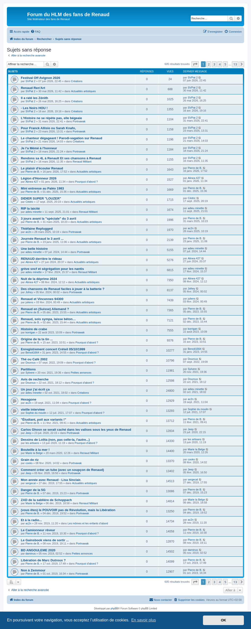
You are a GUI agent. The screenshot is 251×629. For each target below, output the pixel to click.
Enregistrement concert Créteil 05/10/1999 (53, 349)
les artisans (32, 442)
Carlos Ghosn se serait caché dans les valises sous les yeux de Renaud (76, 429)
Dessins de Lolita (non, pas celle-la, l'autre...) (55, 439)
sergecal (30, 483)
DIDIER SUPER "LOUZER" (41, 198)
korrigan (30, 332)
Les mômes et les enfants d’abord (88, 523)
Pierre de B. (32, 171)
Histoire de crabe (34, 329)
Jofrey (29, 292)
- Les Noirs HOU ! (34, 108)
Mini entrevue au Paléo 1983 (42, 188)
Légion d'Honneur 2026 (38, 178)
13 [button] (235, 64)
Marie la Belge (34, 453)
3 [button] (214, 64)
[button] (195, 64)
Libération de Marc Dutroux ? (43, 560)
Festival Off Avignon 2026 (40, 78)
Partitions (28, 369)
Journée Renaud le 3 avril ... (42, 238)
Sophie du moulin (35, 412)
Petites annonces (81, 372)
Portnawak (79, 121)
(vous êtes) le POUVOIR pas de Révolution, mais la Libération (68, 510)
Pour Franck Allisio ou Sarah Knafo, (48, 128)
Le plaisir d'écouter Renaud (42, 168)
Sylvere (30, 372)
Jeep (28, 432)
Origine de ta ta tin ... (37, 339)
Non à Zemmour (33, 570)
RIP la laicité (30, 208)
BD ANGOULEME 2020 (38, 550)
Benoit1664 (32, 352)
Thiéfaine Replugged (37, 228)
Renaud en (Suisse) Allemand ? (45, 309)
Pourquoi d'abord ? (86, 181)
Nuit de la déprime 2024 (39, 279)
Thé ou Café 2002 (34, 359)
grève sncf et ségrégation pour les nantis (52, 269)
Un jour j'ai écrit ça (35, 389)
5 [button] (225, 64)
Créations (76, 81)
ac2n (28, 231)
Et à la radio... (31, 520)
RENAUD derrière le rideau (41, 259)
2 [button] (209, 64)
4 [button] (220, 64)
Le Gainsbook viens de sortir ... (45, 540)
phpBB (114, 608)
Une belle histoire (34, 249)
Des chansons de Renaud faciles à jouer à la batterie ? (62, 289)
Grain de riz (30, 460)
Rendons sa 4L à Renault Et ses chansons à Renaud (61, 158)
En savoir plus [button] (143, 620)
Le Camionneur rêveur (38, 530)
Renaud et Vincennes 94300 (42, 299)
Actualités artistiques (83, 91)
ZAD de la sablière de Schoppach (46, 500)
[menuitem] (35, 32)
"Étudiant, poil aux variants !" (43, 419)
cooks (29, 463)
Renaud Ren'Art (33, 88)
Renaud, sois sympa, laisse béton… (48, 319)
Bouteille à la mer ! (35, 450)
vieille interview (33, 409)
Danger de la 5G (33, 490)
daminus (30, 553)
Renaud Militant (82, 161)
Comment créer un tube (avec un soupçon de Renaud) (62, 470)
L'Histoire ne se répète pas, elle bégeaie (51, 118)
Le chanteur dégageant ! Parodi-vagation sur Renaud (61, 138)
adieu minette (33, 211)
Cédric (29, 201)
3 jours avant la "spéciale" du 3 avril (48, 218)
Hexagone (28, 399)
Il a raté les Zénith (34, 98)
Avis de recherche (35, 379)
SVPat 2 (30, 81)
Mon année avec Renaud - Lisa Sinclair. (51, 480)
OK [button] (223, 620)
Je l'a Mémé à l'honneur (39, 148)
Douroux (30, 362)
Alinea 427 (31, 181)
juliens (29, 302)
